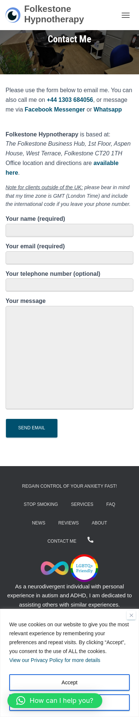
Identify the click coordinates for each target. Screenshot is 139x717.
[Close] (131, 615)
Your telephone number (69, 281)
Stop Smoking (41, 504)
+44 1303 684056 (70, 100)
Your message (69, 354)
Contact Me (61, 541)
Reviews (68, 523)
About (99, 523)
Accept (69, 682)
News (38, 523)
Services (82, 504)
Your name (69, 226)
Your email (69, 254)
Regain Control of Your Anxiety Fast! (69, 486)
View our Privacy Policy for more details (54, 660)
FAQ (110, 504)
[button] (54, 700)
